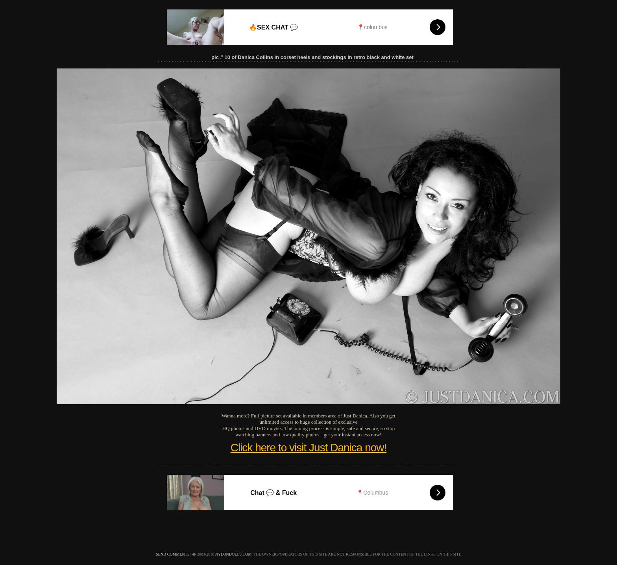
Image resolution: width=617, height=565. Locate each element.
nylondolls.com (233, 554)
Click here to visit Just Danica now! (309, 447)
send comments (172, 554)
